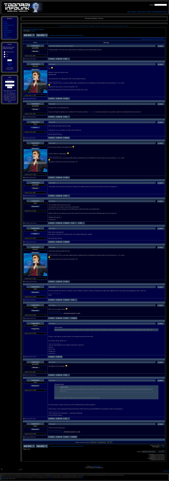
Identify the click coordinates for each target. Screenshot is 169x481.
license (81, 477)
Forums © (166, 471)
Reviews (6, 27)
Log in (126, 26)
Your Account (141, 11)
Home (129, 11)
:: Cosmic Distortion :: (96, 466)
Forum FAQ (68, 26)
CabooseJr (91, 112)
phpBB (92, 467)
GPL (49, 477)
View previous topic (147, 39)
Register (92, 26)
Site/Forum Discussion (77, 35)
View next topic (159, 39)
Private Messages (9, 25)
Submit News (7, 32)
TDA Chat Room (83, 26)
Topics (134, 11)
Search (6, 28)
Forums (148, 11)
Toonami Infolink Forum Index (59, 35)
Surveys (6, 34)
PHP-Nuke (5, 477)
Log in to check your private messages (112, 26)
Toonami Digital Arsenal (159, 11)
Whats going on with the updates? (33, 29)
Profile (98, 26)
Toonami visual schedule (55, 313)
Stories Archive (8, 30)
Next (33, 31)
